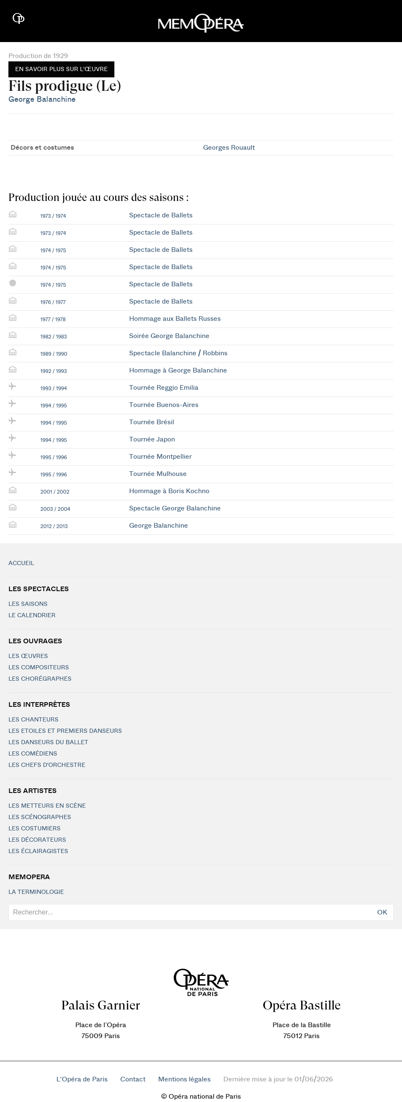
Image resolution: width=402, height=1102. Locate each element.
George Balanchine (42, 99)
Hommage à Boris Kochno (169, 491)
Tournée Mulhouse (158, 473)
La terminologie (36, 892)
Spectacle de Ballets (161, 215)
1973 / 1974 (53, 216)
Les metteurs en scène (47, 806)
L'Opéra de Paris (82, 1079)
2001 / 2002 (54, 491)
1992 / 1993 (53, 371)
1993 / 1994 (53, 388)
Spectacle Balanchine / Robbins (178, 353)
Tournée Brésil (151, 422)
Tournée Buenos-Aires (163, 405)
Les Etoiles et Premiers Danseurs (65, 731)
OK (382, 912)
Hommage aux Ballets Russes (175, 318)
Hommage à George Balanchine (178, 370)
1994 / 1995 (53, 405)
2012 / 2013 (54, 526)
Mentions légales (184, 1079)
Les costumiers (34, 829)
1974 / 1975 (53, 250)
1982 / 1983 (53, 336)
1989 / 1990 (53, 354)
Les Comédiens (32, 754)
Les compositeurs (38, 668)
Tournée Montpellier (160, 456)
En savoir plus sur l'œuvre (61, 69)
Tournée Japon (152, 439)
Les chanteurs (33, 720)
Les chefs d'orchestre (46, 765)
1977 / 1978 (53, 319)
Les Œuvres (28, 656)
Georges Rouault (229, 147)
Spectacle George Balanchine (175, 508)
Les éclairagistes (38, 851)
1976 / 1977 (53, 302)
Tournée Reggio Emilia (163, 387)
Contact (132, 1079)
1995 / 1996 (53, 457)
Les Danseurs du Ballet (48, 742)
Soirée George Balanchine (169, 336)
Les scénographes (39, 817)
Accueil (21, 563)
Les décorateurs (37, 840)
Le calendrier (32, 615)
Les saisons (28, 604)
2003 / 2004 (55, 509)
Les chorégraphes (39, 679)
